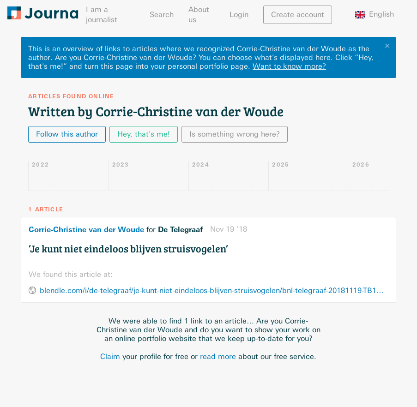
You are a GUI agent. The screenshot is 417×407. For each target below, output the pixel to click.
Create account (297, 14)
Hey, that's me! (143, 134)
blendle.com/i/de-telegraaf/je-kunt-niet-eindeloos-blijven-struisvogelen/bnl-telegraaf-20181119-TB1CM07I (214, 290)
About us (198, 14)
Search (162, 14)
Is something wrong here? (234, 134)
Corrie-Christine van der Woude (86, 229)
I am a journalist (101, 14)
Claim (110, 356)
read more (218, 356)
